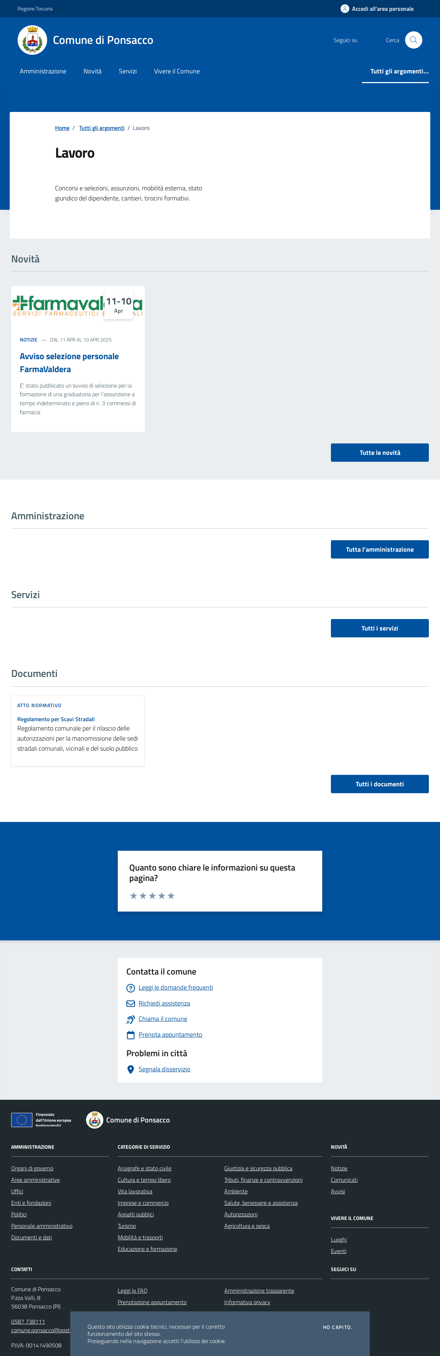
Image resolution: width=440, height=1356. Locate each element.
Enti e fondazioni (31, 1202)
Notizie (28, 339)
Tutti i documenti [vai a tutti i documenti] (380, 784)
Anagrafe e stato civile (144, 1168)
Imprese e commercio (143, 1202)
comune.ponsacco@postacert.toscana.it (59, 1330)
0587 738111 (28, 1321)
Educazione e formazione (147, 1248)
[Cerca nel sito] (413, 40)
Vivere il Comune (177, 71)
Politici (19, 1214)
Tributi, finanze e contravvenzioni (263, 1179)
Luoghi (339, 1239)
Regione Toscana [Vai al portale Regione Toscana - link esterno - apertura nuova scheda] (35, 8)
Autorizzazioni (240, 1214)
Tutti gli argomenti (102, 127)
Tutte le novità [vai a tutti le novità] (380, 452)
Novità (93, 71)
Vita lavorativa (135, 1191)
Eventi (338, 1251)
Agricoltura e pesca (247, 1225)
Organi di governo (32, 1168)
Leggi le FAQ (133, 1290)
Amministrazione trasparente (259, 1290)
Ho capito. (338, 1327)
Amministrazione (43, 71)
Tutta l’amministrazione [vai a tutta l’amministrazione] (380, 549)
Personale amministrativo (41, 1225)
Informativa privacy (247, 1302)
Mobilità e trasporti (140, 1237)
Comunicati (344, 1179)
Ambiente (236, 1191)
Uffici (17, 1191)
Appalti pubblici (136, 1214)
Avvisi (338, 1191)
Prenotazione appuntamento (152, 1302)
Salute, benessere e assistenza (261, 1202)
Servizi (128, 71)
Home (62, 127)
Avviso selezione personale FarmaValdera (69, 362)
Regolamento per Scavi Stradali (56, 719)
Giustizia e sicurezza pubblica (258, 1168)
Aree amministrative (35, 1179)
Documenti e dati (31, 1237)
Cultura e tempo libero (144, 1179)
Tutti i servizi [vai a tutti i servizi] (380, 628)
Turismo (127, 1225)
